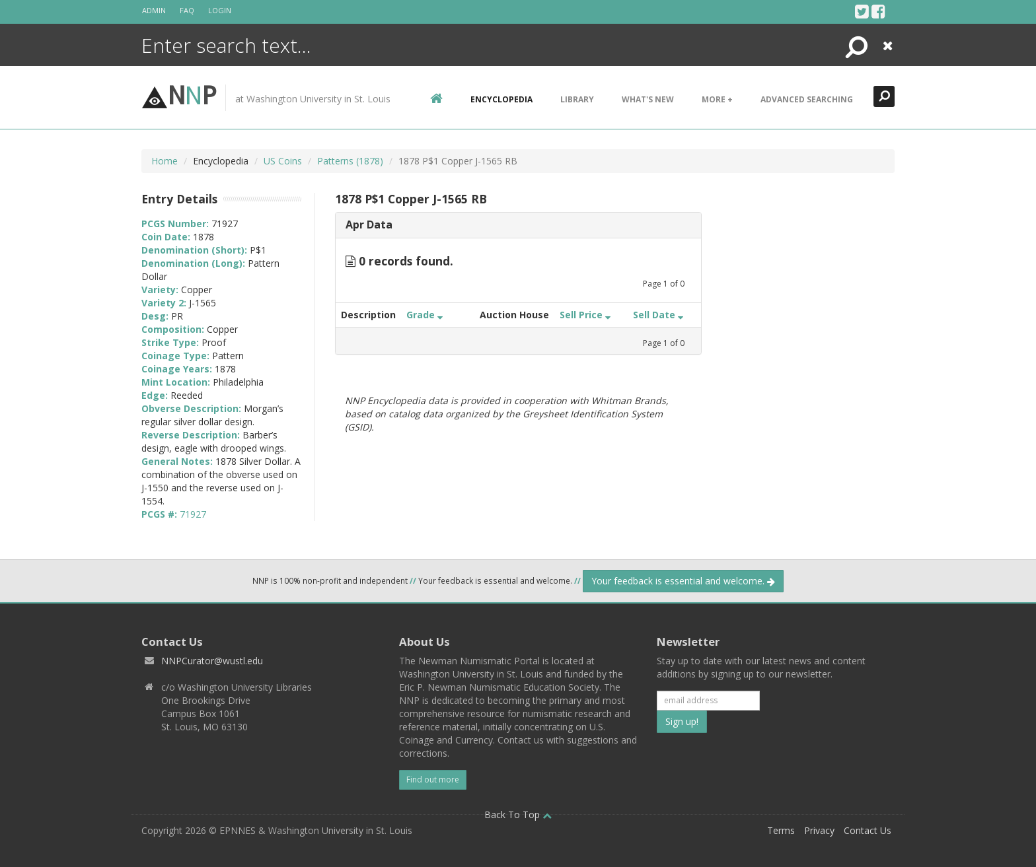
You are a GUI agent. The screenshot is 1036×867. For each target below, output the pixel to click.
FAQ (187, 10)
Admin (154, 10)
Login (219, 10)
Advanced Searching (806, 99)
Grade (424, 314)
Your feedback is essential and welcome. (683, 580)
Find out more (432, 779)
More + (717, 99)
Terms (781, 830)
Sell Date (658, 314)
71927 (193, 514)
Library (577, 99)
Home (164, 161)
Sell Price (585, 314)
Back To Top (518, 814)
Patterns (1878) (350, 161)
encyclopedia (501, 99)
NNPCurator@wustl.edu (212, 660)
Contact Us (867, 830)
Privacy (819, 830)
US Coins (283, 161)
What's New (648, 99)
